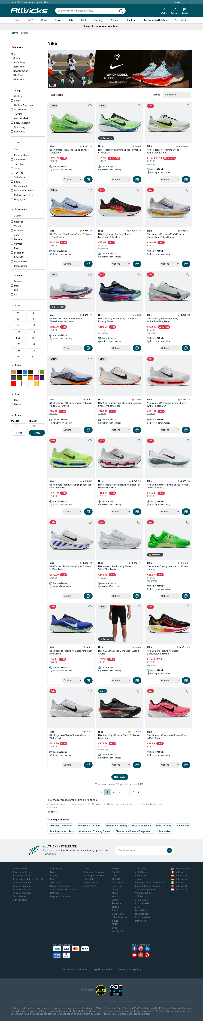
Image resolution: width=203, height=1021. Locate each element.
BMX (83, 20)
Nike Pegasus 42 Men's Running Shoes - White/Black (69, 736)
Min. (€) (15, 421)
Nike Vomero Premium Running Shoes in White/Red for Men (167, 404)
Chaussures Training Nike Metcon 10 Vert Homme (167, 568)
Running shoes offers (61, 831)
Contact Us (56, 868)
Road (44, 20)
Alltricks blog (19, 900)
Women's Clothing (116, 825)
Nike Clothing (163, 825)
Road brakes (141, 913)
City (71, 20)
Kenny (115, 896)
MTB (30, 20)
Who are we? (19, 868)
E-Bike (138, 879)
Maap (115, 893)
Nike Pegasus (119, 917)
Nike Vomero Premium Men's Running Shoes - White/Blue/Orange (166, 235)
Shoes (16, 58)
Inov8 (115, 889)
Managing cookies (94, 875)
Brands (24, 33)
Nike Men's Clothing (89, 825)
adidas (115, 868)
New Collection (20, 71)
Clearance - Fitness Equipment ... (134, 831)
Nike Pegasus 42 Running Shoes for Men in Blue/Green (70, 652)
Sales (17, 20)
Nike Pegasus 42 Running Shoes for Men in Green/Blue (119, 151)
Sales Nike (164, 831)
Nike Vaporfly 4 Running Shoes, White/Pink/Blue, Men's (162, 320)
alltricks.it (178, 882)
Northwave (118, 882)
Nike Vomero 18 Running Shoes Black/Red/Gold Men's (162, 652)
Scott (115, 927)
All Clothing (19, 62)
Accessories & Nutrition (155, 20)
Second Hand (181, 20)
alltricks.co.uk (181, 868)
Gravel (58, 20)
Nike (13, 54)
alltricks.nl (179, 889)
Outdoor (114, 20)
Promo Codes (91, 882)
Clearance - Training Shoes (94, 831)
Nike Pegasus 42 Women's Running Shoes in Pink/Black (167, 736)
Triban (115, 906)
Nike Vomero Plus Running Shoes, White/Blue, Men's (115, 568)
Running (98, 20)
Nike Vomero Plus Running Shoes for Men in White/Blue (70, 568)
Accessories (19, 66)
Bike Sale (89, 879)
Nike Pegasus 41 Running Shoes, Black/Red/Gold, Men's (114, 235)
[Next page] (139, 792)
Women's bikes (142, 893)
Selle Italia (118, 913)
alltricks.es (179, 875)
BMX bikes (140, 920)
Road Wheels (141, 903)
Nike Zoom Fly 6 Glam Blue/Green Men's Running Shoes (118, 320)
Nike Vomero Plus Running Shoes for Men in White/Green (167, 486)
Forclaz (116, 910)
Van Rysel (117, 931)
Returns (54, 875)
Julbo (115, 900)
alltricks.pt (179, 886)
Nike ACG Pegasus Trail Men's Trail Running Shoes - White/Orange (119, 404)
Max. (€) (33, 421)
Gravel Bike (140, 910)
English (179, 2)
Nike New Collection (60, 825)
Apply (37, 432)
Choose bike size (22, 893)
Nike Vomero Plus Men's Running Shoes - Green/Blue (69, 151)
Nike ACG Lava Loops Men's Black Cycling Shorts (118, 652)
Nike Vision (18, 75)
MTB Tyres (140, 868)
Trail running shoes (145, 889)
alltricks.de (179, 879)
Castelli (116, 872)
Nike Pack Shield (141, 825)
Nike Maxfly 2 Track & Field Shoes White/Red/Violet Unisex (65, 320)
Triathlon (131, 20)
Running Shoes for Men (147, 886)
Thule (115, 920)
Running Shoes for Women (149, 882)
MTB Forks (140, 896)
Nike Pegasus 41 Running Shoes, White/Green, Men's (163, 151)
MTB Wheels (141, 872)
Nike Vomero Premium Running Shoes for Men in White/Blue (119, 486)
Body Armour (141, 875)
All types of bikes (22, 889)
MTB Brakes (141, 900)
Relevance (176, 95)
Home (15, 33)
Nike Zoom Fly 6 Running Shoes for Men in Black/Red (119, 736)
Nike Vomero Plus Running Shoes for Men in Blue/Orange (70, 235)
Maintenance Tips (60, 886)
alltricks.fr (179, 872)
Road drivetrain (142, 917)
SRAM (115, 924)
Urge (114, 875)
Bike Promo (90, 886)
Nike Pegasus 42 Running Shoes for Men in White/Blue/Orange (70, 404)
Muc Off (116, 879)
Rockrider (117, 903)
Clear (19, 432)
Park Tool (117, 886)
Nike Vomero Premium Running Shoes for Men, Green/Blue (70, 486)
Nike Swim (18, 79)
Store (53, 879)
